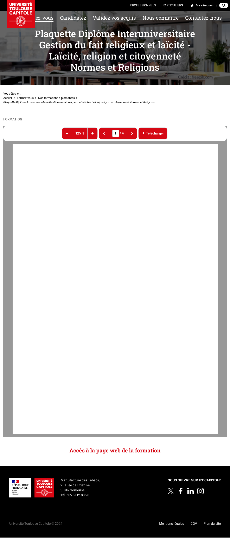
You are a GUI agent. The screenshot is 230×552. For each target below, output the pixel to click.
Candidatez (73, 17)
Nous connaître (160, 17)
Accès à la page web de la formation (115, 450)
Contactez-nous (203, 17)
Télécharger (151, 133)
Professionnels (143, 5)
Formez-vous (38, 17)
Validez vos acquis (114, 17)
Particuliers (173, 5)
